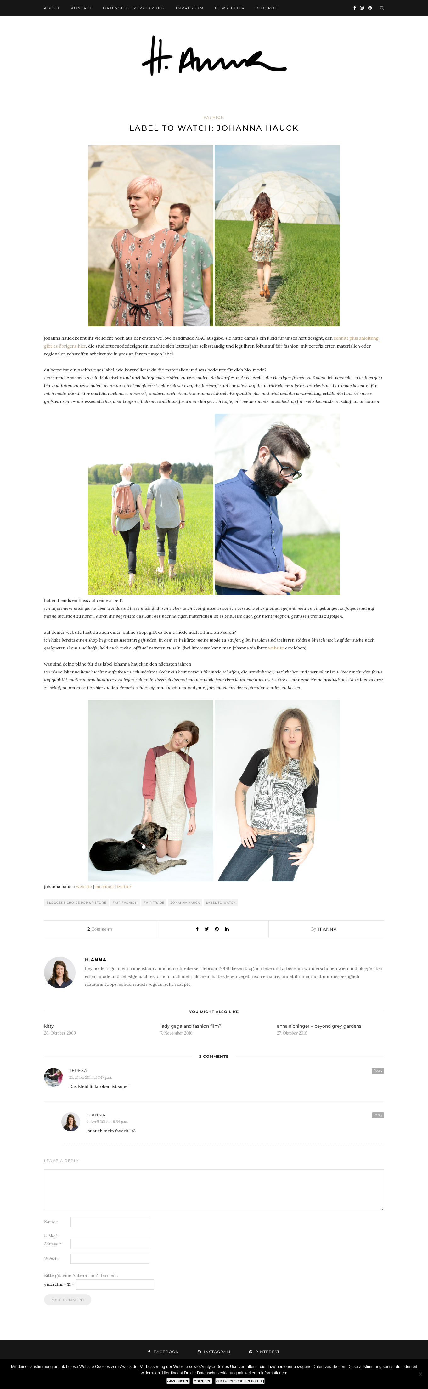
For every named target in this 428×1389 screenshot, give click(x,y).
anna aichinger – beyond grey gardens (319, 1026)
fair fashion (125, 902)
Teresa (78, 1070)
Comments (99, 929)
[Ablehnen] (420, 1374)
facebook (104, 886)
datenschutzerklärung (134, 8)
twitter (124, 886)
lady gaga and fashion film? (190, 1026)
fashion (214, 117)
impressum (190, 8)
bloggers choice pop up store (76, 902)
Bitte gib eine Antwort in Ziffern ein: (81, 1275)
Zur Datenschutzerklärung (240, 1381)
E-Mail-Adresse (52, 1239)
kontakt (81, 8)
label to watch (221, 902)
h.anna (327, 929)
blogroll (268, 8)
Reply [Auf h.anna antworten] (378, 1115)
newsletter (230, 8)
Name (51, 1222)
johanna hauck (185, 902)
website (276, 648)
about (52, 8)
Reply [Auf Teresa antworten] (378, 1071)
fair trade (154, 902)
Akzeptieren (178, 1381)
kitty (49, 1026)
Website (51, 1258)
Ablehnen (202, 1381)
